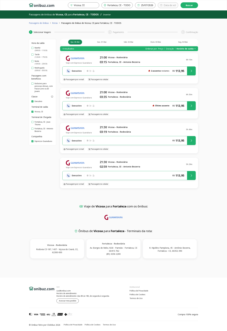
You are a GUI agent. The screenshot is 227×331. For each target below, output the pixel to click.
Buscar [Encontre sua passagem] (189, 5)
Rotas (55, 23)
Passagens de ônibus (39, 23)
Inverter (105, 14)
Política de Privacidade (139, 291)
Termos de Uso (136, 298)
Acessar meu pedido (67, 301)
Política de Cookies (137, 294)
